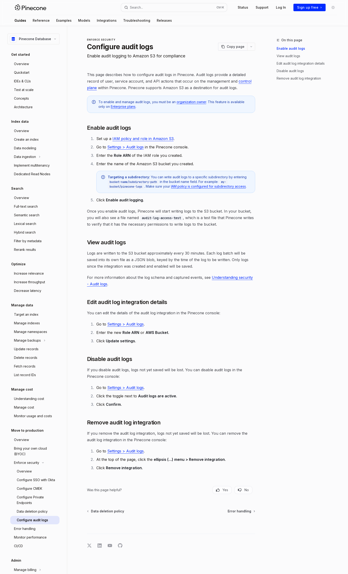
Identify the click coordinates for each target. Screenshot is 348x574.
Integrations (107, 20)
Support (262, 7)
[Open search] (174, 7)
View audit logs (288, 56)
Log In (281, 7)
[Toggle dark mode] (333, 7)
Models (84, 20)
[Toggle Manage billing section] (34, 570)
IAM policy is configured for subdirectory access (208, 186)
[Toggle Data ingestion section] (34, 157)
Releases (164, 20)
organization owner (191, 102)
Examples (64, 20)
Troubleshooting (136, 20)
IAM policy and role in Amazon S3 (143, 138)
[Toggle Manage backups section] (34, 340)
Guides (20, 20)
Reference (41, 20)
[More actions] (251, 47)
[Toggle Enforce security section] (34, 462)
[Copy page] (232, 47)
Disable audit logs (290, 71)
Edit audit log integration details (301, 63)
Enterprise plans (123, 106)
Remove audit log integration (299, 78)
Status (243, 7)
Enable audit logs (291, 48)
